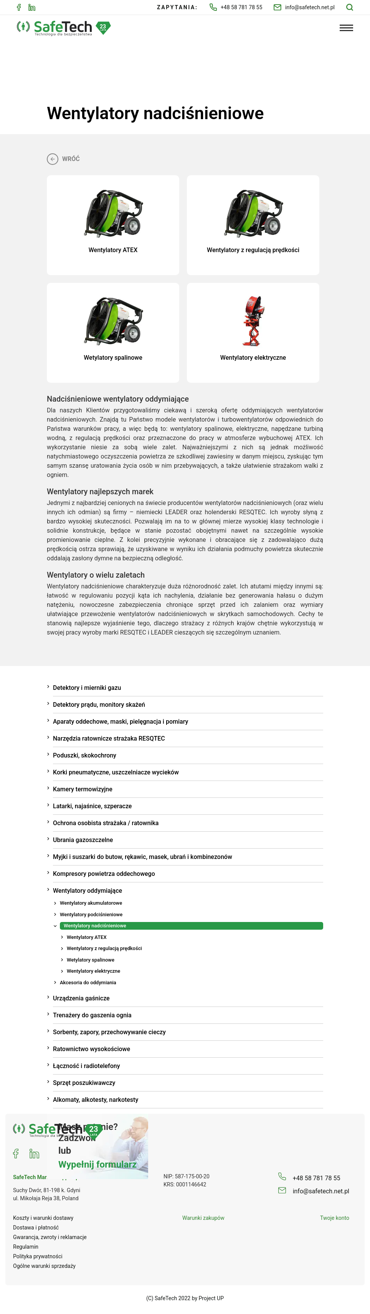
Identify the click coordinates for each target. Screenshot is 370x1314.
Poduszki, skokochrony (84, 754)
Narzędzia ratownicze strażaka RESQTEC (109, 737)
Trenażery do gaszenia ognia (92, 1014)
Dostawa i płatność (36, 1226)
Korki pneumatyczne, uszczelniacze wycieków (116, 771)
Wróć (63, 158)
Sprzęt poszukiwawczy (84, 1081)
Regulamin (25, 1246)
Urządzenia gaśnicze (81, 997)
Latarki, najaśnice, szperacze (92, 805)
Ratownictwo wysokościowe (91, 1048)
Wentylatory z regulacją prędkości (104, 947)
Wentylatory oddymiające (87, 889)
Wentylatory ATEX (87, 936)
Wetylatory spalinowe (90, 959)
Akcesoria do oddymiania (88, 981)
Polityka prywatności (38, 1255)
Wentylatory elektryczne (93, 970)
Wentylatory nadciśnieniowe (95, 924)
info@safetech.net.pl (304, 7)
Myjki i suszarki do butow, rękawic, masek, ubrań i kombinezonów (142, 855)
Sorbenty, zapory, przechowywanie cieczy (109, 1031)
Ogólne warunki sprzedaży (44, 1265)
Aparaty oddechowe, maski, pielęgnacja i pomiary (120, 720)
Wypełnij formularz (97, 1163)
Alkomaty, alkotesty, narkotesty (95, 1098)
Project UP (211, 1297)
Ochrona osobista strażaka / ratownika (106, 822)
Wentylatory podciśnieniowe (91, 913)
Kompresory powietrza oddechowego (104, 872)
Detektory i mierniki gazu (87, 686)
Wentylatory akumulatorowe (91, 902)
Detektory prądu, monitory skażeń (99, 703)
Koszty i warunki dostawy (43, 1217)
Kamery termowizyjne (82, 788)
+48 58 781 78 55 (236, 7)
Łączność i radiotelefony (86, 1064)
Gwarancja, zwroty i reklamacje (50, 1236)
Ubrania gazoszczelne (83, 838)
